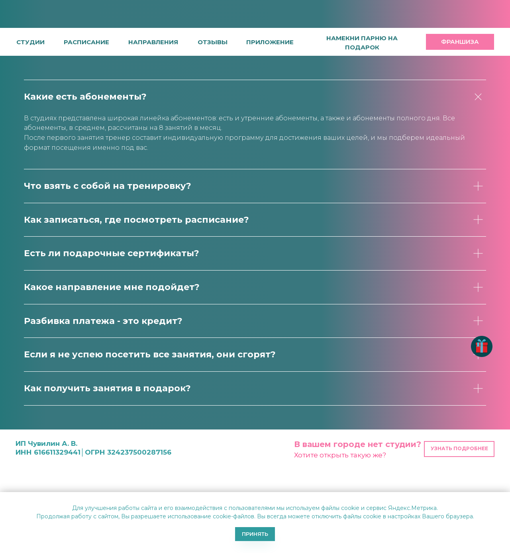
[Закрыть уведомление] (504, 498)
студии (30, 42)
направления (153, 42)
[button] (213, 42)
